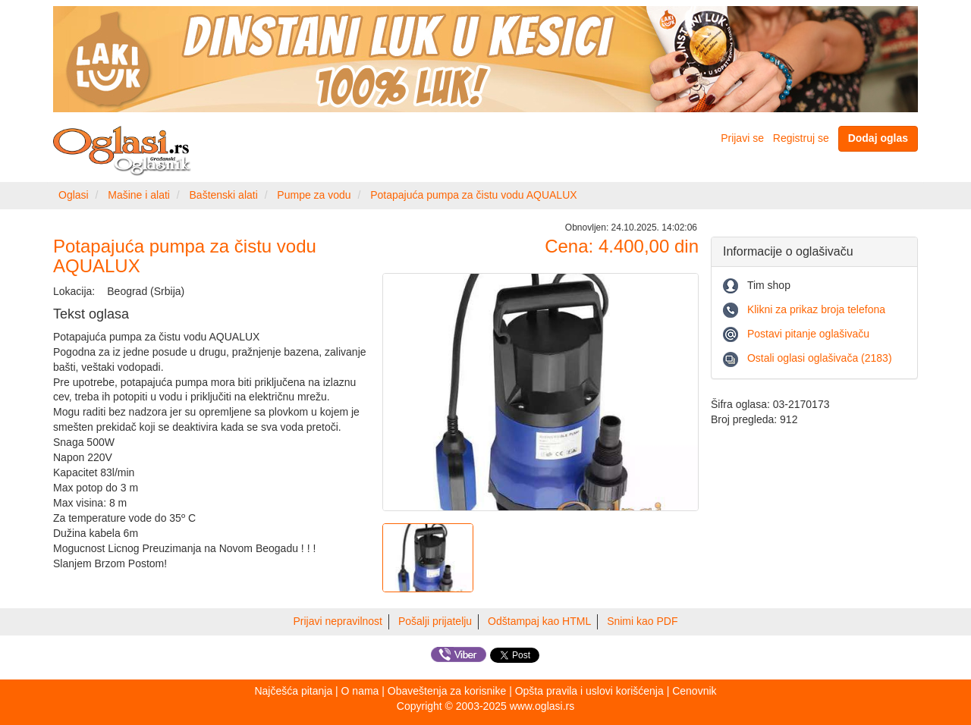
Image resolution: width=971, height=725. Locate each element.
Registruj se (801, 138)
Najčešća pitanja (293, 691)
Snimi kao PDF (642, 621)
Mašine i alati (139, 195)
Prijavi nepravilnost (338, 621)
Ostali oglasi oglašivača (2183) (819, 358)
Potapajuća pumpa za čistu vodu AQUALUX (473, 195)
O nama (360, 691)
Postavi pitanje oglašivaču (808, 334)
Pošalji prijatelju (435, 621)
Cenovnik (694, 691)
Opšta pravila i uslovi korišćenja (589, 691)
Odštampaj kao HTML (539, 621)
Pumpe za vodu (313, 195)
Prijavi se (742, 138)
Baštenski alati (224, 195)
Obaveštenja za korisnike (447, 691)
